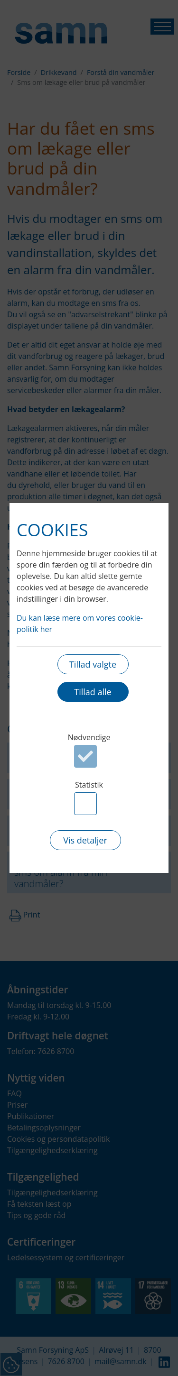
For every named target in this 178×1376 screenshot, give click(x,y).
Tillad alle (92, 691)
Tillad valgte (92, 664)
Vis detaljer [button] (85, 840)
